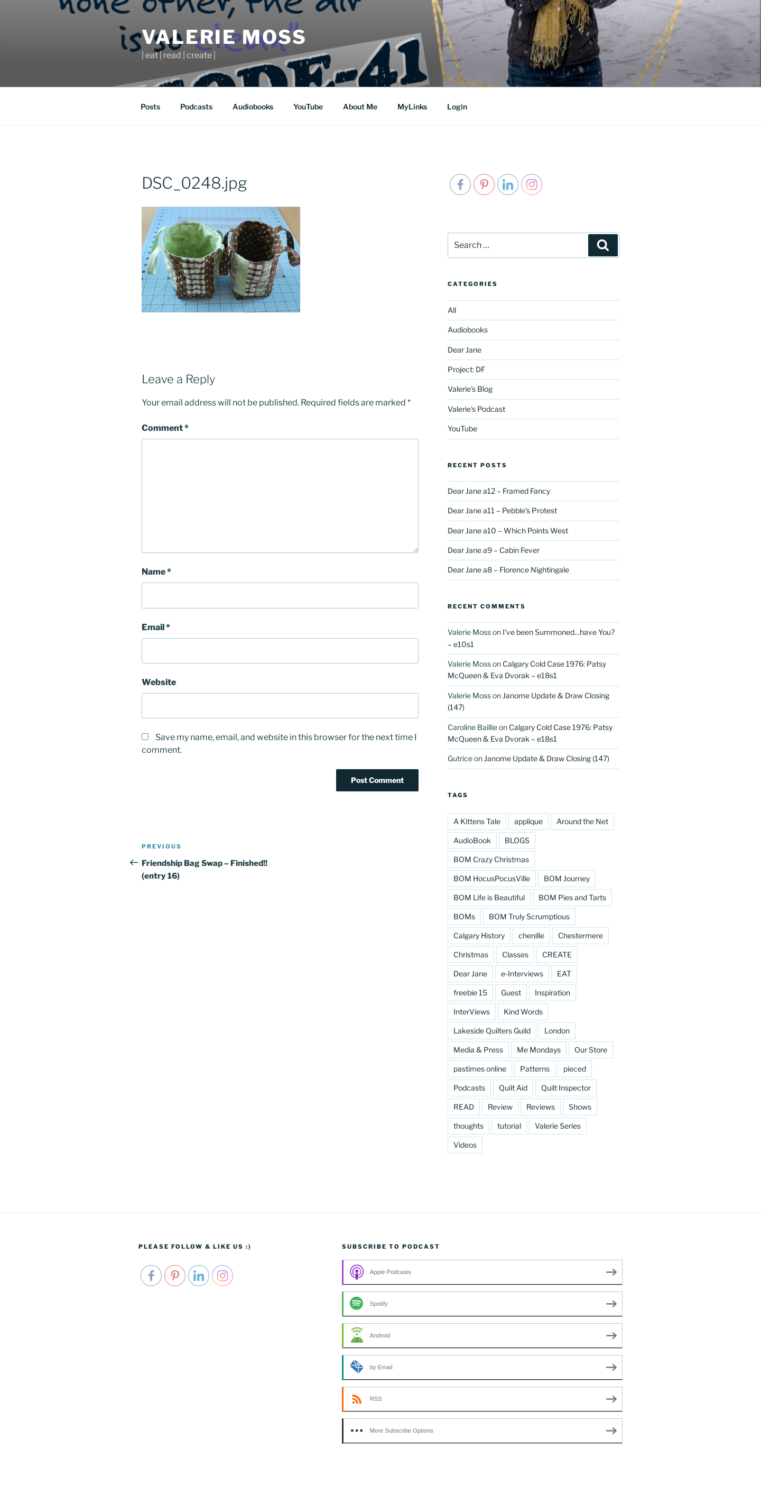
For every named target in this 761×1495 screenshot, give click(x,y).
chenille (531, 935)
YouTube (308, 106)
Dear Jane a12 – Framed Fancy (499, 490)
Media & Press (478, 1049)
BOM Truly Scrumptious (529, 916)
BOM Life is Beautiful (489, 897)
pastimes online (479, 1068)
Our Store (590, 1049)
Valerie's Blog (470, 388)
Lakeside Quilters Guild (492, 1030)
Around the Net (582, 821)
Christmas (470, 954)
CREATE (557, 954)
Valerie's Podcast (476, 408)
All (452, 310)
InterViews (471, 1011)
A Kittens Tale (476, 821)
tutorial (509, 1125)
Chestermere (580, 935)
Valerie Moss (224, 37)
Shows (580, 1106)
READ (463, 1106)
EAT (564, 973)
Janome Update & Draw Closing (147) (546, 758)
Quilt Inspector (566, 1087)
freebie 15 (470, 992)
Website (159, 682)
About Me (360, 106)
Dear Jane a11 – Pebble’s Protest (502, 510)
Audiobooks (253, 106)
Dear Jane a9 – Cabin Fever (494, 550)
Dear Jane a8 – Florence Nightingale (508, 569)
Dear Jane (464, 349)
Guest (511, 992)
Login (457, 106)
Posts (150, 106)
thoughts (468, 1125)
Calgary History (479, 935)
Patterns (535, 1068)
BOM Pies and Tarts (572, 897)
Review (500, 1106)
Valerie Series (558, 1125)
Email (156, 627)
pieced (574, 1068)
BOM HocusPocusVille (491, 878)
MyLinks (412, 106)
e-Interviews (522, 973)
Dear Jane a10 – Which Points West (508, 530)
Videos (465, 1144)
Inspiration (552, 992)
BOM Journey (567, 878)
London (557, 1030)
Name (156, 572)
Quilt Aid (513, 1087)
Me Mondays (539, 1049)
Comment (165, 428)
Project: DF (466, 369)
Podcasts (196, 106)
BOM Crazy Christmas (491, 859)
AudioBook (472, 840)
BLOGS (517, 840)
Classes (515, 954)
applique (528, 821)
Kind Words (523, 1011)
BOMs (464, 916)
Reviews (540, 1106)
